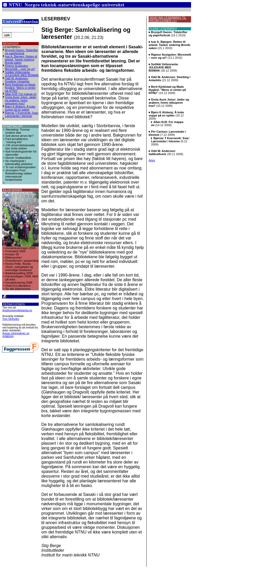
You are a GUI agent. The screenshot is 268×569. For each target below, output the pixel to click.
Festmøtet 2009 (15, 251)
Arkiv (152, 160)
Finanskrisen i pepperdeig (21, 260)
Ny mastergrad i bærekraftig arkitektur (19, 162)
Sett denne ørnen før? (19, 135)
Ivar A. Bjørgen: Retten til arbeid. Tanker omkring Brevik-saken (21, 59)
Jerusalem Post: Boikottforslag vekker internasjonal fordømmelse (18, 175)
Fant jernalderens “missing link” (16, 140)
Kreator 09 (12, 254)
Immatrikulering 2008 (18, 282)
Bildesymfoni (13, 257)
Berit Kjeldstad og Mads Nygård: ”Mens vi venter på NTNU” (20, 87)
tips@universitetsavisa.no (17, 310)
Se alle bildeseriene (18, 288)
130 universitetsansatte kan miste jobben (20, 147)
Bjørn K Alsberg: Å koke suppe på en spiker (20, 108)
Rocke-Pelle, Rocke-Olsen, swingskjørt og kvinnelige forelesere (19, 267)
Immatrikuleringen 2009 (20, 248)
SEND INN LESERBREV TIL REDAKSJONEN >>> (167, 19)
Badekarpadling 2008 (19, 273)
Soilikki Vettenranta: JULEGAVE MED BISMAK (22, 74)
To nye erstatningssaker (20, 167)
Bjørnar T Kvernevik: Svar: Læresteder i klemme (22, 114)
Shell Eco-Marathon (18, 285)
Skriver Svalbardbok (18, 157)
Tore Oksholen (10, 319)
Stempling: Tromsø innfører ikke (17, 131)
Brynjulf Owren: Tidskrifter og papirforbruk (21, 52)
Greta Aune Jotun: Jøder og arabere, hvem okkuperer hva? (20, 100)
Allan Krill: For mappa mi (20, 94)
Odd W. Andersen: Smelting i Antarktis (17, 80)
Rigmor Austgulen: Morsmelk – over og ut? (20, 67)
